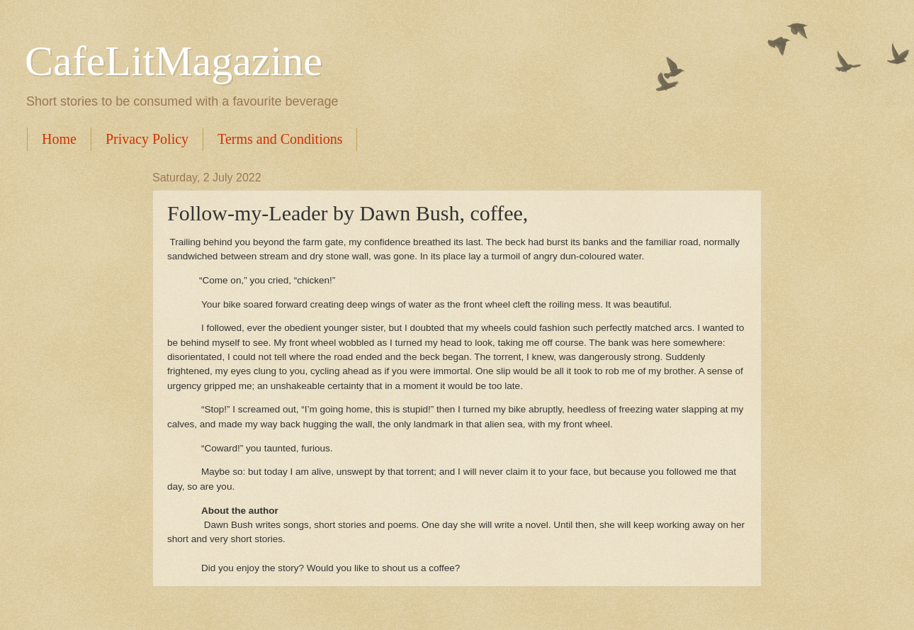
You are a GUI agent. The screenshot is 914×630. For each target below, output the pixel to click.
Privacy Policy (147, 139)
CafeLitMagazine (173, 61)
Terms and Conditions (280, 139)
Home (59, 139)
